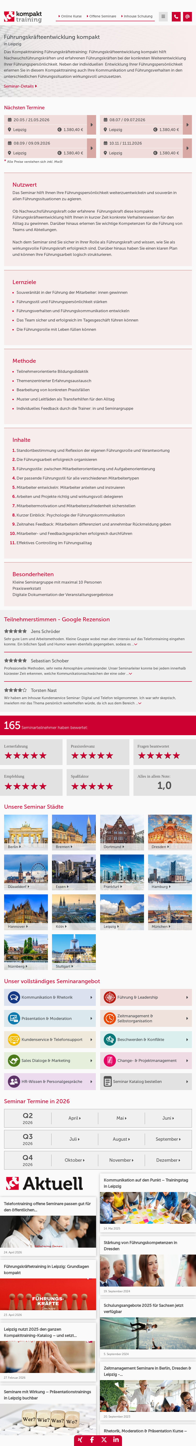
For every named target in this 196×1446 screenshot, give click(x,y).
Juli (74, 1139)
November (121, 1160)
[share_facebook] (92, 1440)
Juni (168, 1118)
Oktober (75, 1160)
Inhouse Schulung (136, 16)
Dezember (168, 1160)
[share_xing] (80, 1440)
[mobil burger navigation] (163, 16)
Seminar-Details (20, 86)
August (121, 1139)
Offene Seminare (101, 16)
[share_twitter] (104, 1440)
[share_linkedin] (116, 1440)
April (75, 1118)
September (168, 1139)
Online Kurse (70, 16)
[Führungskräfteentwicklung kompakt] (176, 16)
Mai (121, 1118)
